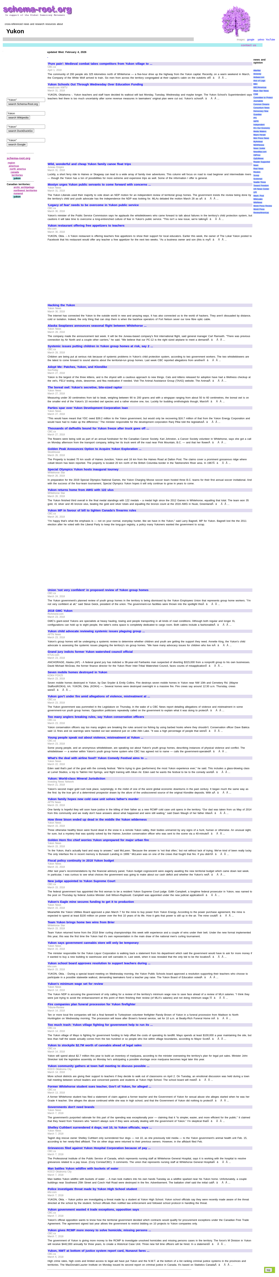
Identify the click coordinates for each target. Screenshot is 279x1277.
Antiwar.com (258, 77)
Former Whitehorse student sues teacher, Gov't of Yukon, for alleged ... (99, 1086)
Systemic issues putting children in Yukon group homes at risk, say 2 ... (100, 346)
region (11, 162)
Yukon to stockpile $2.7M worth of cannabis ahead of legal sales (95, 1045)
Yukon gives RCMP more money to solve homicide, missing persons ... (99, 1230)
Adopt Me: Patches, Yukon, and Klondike (77, 366)
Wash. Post (258, 196)
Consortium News (261, 108)
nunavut (18, 193)
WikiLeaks (258, 199)
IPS (255, 118)
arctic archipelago (24, 187)
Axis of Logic (259, 81)
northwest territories (25, 190)
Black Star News (261, 91)
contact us (248, 45)
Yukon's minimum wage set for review (75, 983)
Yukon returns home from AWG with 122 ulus (81, 489)
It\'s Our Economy (261, 128)
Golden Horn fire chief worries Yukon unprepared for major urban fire (98, 840)
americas (14, 166)
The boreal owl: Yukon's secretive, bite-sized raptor (85, 387)
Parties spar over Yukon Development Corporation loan (88, 407)
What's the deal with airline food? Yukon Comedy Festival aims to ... (97, 758)
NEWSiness (258, 145)
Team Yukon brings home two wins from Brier (81, 922)
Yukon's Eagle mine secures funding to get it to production (91, 901)
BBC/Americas (259, 87)
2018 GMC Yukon (60, 610)
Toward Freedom (261, 186)
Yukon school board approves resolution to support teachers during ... (99, 963)
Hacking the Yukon (61, 305)
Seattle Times (259, 182)
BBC (255, 84)
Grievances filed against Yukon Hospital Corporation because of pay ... (99, 1148)
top (268, 1269)
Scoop (256, 175)
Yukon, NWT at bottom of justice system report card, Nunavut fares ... (98, 1250)
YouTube (270, 39)
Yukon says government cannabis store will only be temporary (93, 942)
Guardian (257, 114)
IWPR (256, 121)
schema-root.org (18, 158)
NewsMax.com (259, 152)
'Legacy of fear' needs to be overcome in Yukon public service (93, 205)
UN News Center (261, 189)
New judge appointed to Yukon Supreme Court (81, 881)
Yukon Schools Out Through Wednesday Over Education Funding (95, 84)
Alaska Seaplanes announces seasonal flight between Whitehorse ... (97, 325)
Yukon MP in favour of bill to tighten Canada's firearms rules (92, 510)
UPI (255, 192)
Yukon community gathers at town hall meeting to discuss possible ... (98, 1066)
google (250, 39)
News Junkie (259, 148)
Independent (258, 125)
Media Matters (259, 131)
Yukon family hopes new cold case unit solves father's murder (93, 799)
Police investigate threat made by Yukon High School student (92, 1189)
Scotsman (257, 179)
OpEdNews (258, 158)
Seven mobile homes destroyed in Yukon (77, 672)
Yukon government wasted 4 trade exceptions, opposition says (93, 1209)
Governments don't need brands (71, 1107)
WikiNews (257, 202)
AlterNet (257, 70)
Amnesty (257, 74)
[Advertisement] (81, 129)
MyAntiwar (258, 142)
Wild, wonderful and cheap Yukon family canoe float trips (89, 164)
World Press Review (262, 206)
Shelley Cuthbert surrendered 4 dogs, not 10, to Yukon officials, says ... (100, 1127)
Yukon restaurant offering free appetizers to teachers (86, 225)
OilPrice (256, 155)
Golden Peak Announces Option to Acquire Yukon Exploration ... (94, 448)
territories (17, 175)
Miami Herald (259, 135)
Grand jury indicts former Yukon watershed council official (90, 651)
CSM (255, 94)
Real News (258, 169)
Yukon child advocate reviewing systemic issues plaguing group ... (96, 631)
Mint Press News (261, 138)
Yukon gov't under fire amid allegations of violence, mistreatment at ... (99, 696)
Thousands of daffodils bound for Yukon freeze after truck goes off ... (98, 428)
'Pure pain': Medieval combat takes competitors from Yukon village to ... (100, 63)
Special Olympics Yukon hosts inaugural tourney (83, 469)
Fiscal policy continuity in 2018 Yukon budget (81, 860)
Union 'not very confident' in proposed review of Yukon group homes (98, 590)
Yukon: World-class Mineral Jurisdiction (76, 778)
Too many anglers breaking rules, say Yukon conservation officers (96, 716)
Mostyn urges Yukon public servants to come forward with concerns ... (99, 184)
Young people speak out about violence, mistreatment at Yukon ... (95, 737)
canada (15, 172)
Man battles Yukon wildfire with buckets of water (83, 1168)
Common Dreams (261, 104)
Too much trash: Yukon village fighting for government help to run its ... (100, 1024)
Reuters (256, 172)
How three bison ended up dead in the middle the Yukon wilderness (97, 819)
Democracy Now (260, 111)
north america (18, 169)
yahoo (261, 39)
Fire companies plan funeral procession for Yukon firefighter (92, 1004)
